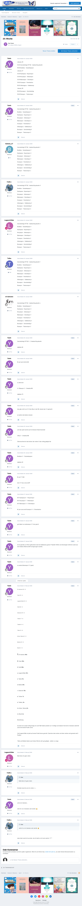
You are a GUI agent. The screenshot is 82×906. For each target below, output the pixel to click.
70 (9, 157)
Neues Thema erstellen (49, 51)
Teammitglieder (5, 12)
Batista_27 (9, 144)
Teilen (65, 44)
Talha (9, 258)
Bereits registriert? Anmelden (58, 3)
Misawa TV (39, 8)
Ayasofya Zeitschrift (29, 8)
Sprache (38, 900)
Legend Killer (9, 220)
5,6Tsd (9, 196)
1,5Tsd (9, 310)
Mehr (46, 8)
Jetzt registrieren (75, 3)
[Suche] (60, 8)
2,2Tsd (9, 234)
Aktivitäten (11, 8)
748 (9, 272)
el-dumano (9, 296)
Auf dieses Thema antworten (69, 51)
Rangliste (25, 12)
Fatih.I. (9, 182)
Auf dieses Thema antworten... (19, 860)
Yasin (12, 43)
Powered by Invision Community (41, 903)
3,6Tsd (9, 72)
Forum (4, 9)
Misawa (19, 8)
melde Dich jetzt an (50, 851)
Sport (19, 45)
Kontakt (44, 900)
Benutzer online (16, 12)
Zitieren (23, 99)
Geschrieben (24, 58)
